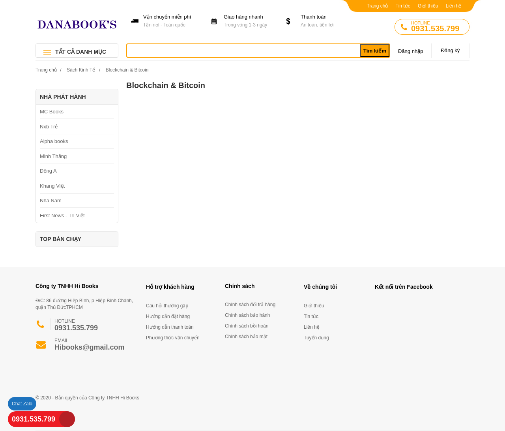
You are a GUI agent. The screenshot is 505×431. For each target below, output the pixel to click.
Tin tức (403, 6)
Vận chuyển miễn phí (169, 21)
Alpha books (54, 141)
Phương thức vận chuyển (173, 338)
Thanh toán (327, 21)
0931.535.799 (33, 419)
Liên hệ (454, 6)
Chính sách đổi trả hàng (250, 304)
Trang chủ (377, 6)
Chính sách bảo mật (246, 336)
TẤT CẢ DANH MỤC (80, 52)
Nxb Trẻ (49, 127)
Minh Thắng (53, 156)
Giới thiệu (428, 6)
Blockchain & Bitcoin (127, 70)
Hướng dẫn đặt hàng (168, 316)
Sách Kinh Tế (81, 70)
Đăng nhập (410, 51)
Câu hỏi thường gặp (167, 306)
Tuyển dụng (316, 338)
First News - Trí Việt (62, 215)
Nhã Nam (51, 200)
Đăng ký (450, 50)
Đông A (48, 171)
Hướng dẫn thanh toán (170, 327)
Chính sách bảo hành (247, 315)
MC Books (52, 112)
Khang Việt (52, 186)
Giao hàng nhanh (250, 21)
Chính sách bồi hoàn (246, 326)
